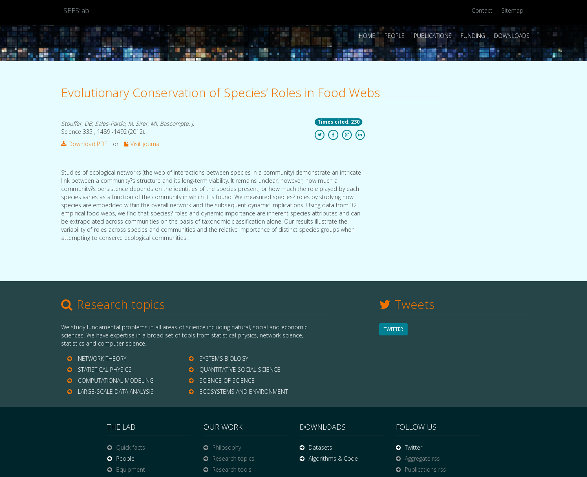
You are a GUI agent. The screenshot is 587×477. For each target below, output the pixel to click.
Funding (473, 36)
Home (367, 36)
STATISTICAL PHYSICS (105, 369)
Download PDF (84, 144)
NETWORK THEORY (102, 358)
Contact (482, 10)
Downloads (512, 36)
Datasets (320, 447)
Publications (433, 36)
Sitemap (512, 10)
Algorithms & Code (333, 458)
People (394, 36)
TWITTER (393, 329)
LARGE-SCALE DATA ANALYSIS (116, 391)
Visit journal (142, 144)
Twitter (413, 447)
